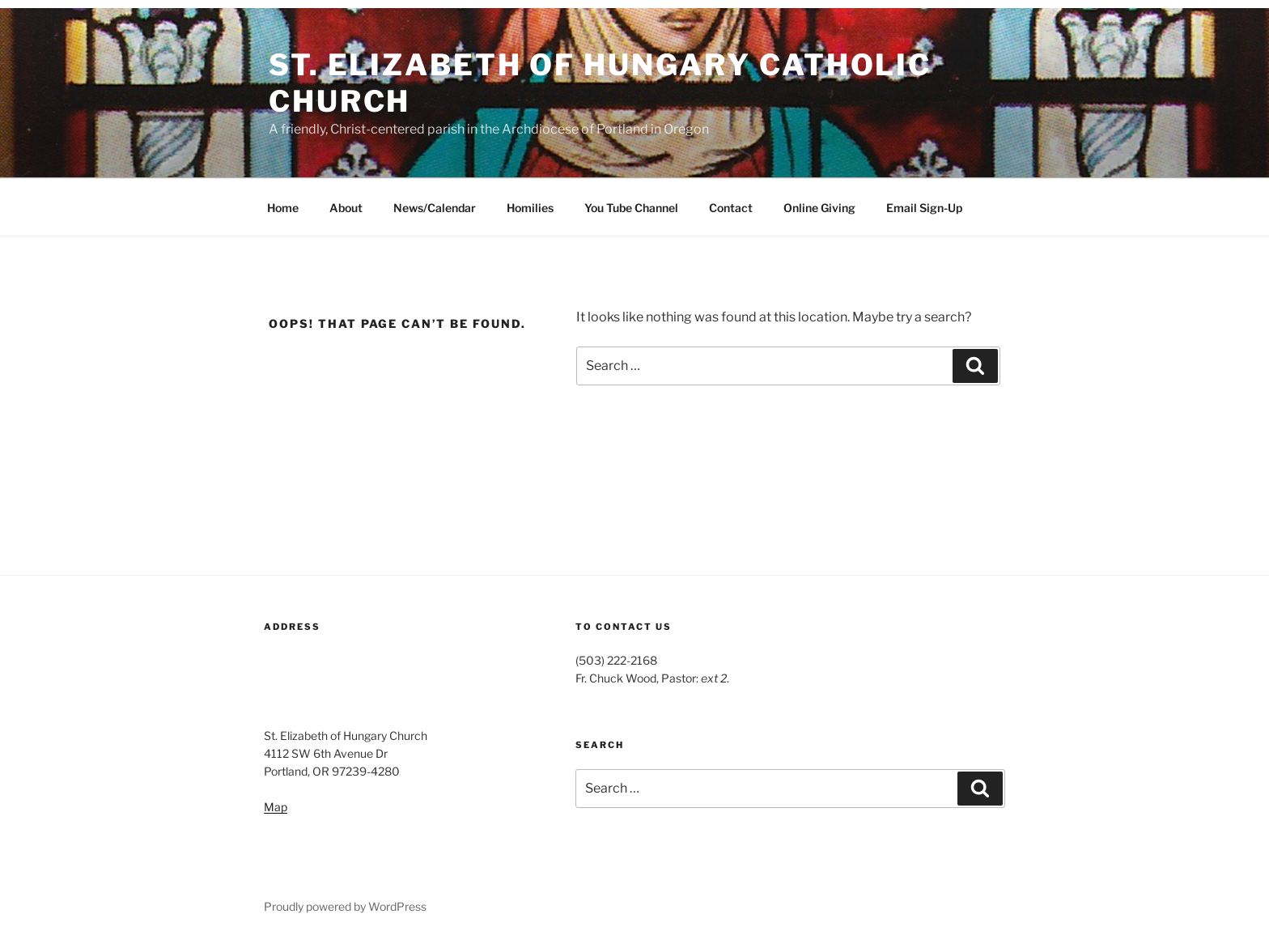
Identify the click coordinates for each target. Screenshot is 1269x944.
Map (275, 807)
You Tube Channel (631, 208)
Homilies (530, 208)
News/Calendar (434, 208)
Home (283, 208)
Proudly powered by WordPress (345, 906)
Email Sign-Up (924, 208)
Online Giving (819, 208)
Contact (731, 208)
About (346, 208)
